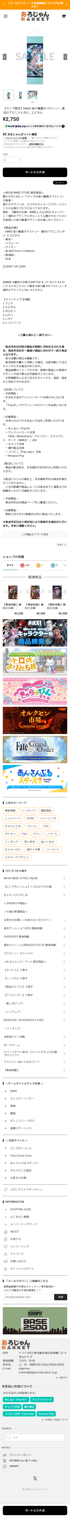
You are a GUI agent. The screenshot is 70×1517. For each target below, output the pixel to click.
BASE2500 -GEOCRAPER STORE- (24, 1020)
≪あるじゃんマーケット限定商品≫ (25, 961)
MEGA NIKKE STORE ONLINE (21, 878)
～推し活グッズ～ (14, 1003)
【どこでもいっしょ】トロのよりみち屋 (29, 886)
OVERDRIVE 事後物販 (18, 936)
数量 (5, 154)
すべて (10, 565)
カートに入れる (35, 172)
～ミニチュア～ (13, 1011)
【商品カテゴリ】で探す (18, 986)
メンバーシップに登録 (16, 138)
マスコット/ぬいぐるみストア (22, 1061)
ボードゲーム (12, 1045)
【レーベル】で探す (16, 978)
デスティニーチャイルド (18, 953)
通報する (61, 545)
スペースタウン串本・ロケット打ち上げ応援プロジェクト (30, 1054)
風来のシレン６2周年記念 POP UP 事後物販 (30, 945)
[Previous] (5, 57)
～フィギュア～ (13, 1028)
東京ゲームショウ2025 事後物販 (24, 928)
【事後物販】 (12, 1070)
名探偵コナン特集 (14, 1036)
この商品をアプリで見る (35, 534)
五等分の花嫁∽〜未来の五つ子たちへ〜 (29, 920)
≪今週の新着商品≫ (16, 911)
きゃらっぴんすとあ (16, 894)
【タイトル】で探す (16, 970)
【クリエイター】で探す (18, 995)
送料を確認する (36, 144)
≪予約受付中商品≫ (16, 903)
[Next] (65, 57)
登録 (60, 1297)
